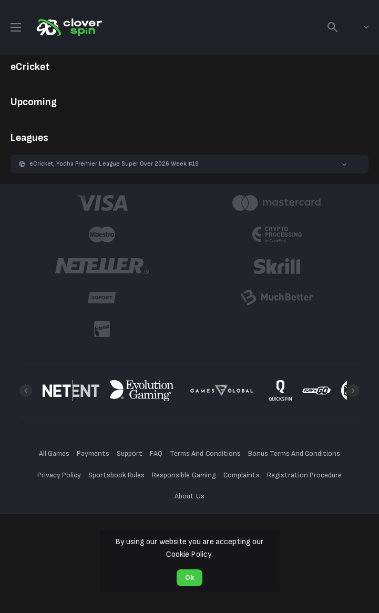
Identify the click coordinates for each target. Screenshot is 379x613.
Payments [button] (93, 453)
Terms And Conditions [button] (205, 453)
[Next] (353, 390)
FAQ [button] (156, 453)
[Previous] (25, 390)
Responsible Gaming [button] (184, 475)
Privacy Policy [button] (59, 475)
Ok (189, 577)
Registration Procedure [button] (304, 475)
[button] (189, 164)
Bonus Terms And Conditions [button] (294, 453)
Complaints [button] (241, 475)
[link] (68, 27)
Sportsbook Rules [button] (116, 475)
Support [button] (129, 453)
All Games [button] (54, 453)
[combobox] (358, 27)
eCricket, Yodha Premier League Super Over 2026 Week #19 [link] (114, 164)
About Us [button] (189, 496)
